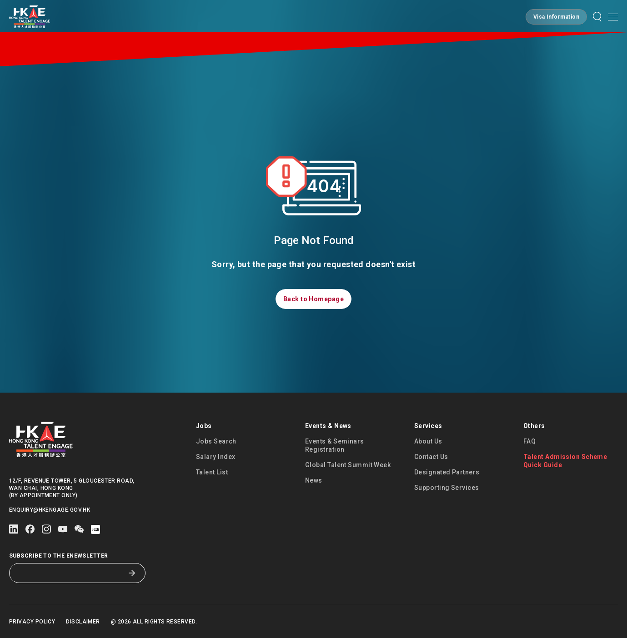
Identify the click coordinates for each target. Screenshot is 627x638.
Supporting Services (446, 487)
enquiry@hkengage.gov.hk (49, 510)
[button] (556, 17)
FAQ (529, 441)
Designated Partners (447, 472)
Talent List (212, 472)
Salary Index (215, 456)
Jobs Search (216, 441)
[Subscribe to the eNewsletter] (70, 573)
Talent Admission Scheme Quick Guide (565, 461)
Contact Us (431, 456)
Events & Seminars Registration (334, 445)
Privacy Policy (32, 621)
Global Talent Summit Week (348, 465)
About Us (428, 441)
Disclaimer (83, 621)
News (313, 480)
